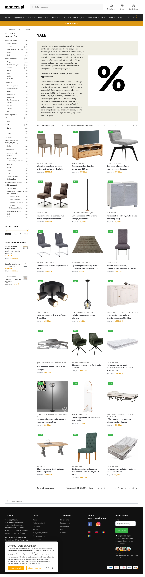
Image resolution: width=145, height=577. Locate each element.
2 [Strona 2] (104, 125)
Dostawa (36, 529)
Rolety (9, 111)
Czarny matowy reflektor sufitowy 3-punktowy (51, 316)
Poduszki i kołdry (12, 188)
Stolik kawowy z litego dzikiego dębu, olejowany (50, 470)
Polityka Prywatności (41, 533)
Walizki (9, 106)
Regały (9, 70)
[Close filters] (28, 34)
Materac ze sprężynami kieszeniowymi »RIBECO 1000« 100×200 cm (120, 368)
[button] (133, 17)
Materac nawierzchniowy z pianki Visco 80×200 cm (121, 470)
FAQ (61, 529)
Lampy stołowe (12, 158)
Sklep (122, 7)
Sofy (8, 73)
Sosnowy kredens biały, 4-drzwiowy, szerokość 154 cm (119, 316)
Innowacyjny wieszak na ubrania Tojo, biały (86, 418)
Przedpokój (9, 164)
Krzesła (40, 163)
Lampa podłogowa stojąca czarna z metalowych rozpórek (52, 420)
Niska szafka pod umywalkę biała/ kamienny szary (122, 217)
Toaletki (9, 217)
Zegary (9, 108)
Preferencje (49, 568)
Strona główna (10, 29)
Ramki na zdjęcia (12, 89)
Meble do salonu (127, 312)
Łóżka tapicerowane (16, 202)
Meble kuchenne (11, 40)
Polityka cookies (39, 536)
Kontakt (63, 533)
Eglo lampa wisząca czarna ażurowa (83, 316)
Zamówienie (133, 7)
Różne (9, 91)
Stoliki (44, 466)
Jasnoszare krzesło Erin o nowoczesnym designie (118, 167)
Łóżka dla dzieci (14, 197)
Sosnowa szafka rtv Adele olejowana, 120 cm (83, 167)
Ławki (9, 173)
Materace (110, 362)
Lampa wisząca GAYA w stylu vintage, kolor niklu (84, 217)
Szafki (113, 213)
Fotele (109, 163)
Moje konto (111, 7)
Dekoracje (8, 82)
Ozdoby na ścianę (13, 100)
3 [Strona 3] (107, 125)
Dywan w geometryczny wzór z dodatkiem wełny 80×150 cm (85, 266)
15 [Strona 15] (133, 125)
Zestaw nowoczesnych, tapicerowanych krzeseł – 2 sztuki (121, 266)
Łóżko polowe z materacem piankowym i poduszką (119, 420)
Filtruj (8, 234)
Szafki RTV (80, 163)
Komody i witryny (113, 312)
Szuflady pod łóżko (15, 208)
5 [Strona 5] (112, 125)
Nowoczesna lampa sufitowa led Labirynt (51, 368)
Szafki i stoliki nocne (14, 211)
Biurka (9, 128)
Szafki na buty (11, 179)
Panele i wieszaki (78, 414)
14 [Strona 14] (129, 125)
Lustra (9, 171)
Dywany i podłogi (78, 262)
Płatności (36, 526)
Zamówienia (65, 523)
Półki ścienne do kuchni (15, 49)
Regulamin (64, 526)
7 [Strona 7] (118, 125)
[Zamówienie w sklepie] (50, 125)
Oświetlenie (41, 312)
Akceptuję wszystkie (15, 568)
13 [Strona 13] (126, 125)
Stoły (8, 55)
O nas (35, 520)
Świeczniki (10, 97)
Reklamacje (37, 539)
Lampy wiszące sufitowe (81, 213)
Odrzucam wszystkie (34, 568)
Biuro (7, 125)
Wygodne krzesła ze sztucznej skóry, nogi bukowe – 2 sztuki (50, 167)
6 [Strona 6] (115, 125)
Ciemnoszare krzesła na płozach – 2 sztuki (52, 266)
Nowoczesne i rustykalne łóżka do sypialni (15, 192)
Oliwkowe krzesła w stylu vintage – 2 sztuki (87, 366)
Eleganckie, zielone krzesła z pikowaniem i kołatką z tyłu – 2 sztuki (85, 472)
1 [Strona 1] (101, 125)
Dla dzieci (8, 137)
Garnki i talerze (12, 44)
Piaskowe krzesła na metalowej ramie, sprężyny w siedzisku (50, 217)
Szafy (8, 214)
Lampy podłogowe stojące (47, 414)
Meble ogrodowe (11, 115)
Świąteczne (11, 94)
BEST (8, 121)
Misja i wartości (39, 523)
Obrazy (9, 103)
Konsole (9, 168)
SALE (20, 29)
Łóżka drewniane (14, 199)
